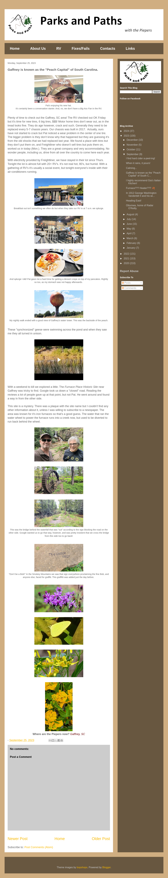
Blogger (106, 867)
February (132, 243)
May (129, 228)
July (129, 219)
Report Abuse (129, 271)
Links (130, 49)
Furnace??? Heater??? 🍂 (140, 188)
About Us (38, 49)
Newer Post (17, 839)
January (131, 247)
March (130, 238)
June (130, 224)
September (133, 154)
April (129, 233)
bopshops (82, 867)
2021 (127, 258)
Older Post (101, 839)
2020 (127, 263)
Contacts (107, 49)
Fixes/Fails (81, 49)
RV (58, 49)
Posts (126, 283)
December (133, 140)
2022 (127, 253)
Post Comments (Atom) (38, 847)
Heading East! (133, 200)
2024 (127, 131)
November (133, 144)
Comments (129, 288)
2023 (127, 135)
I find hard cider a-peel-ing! (140, 158)
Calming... (131, 168)
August (131, 214)
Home (15, 49)
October (131, 149)
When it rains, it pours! (138, 163)
